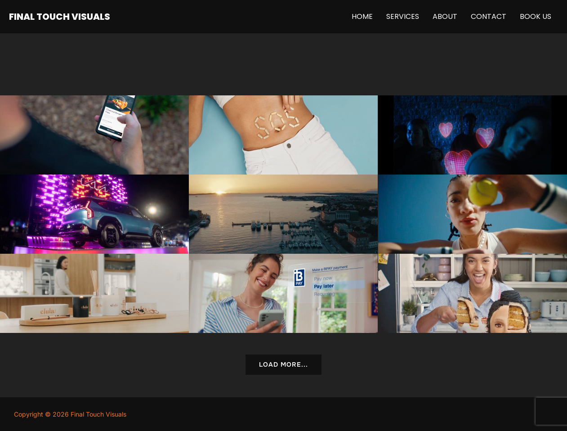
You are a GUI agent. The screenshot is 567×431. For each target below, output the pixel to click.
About (445, 16)
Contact (488, 16)
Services (402, 16)
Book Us (535, 16)
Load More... (283, 364)
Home (362, 16)
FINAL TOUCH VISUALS (59, 16)
